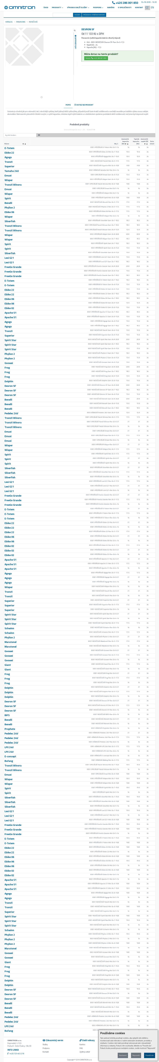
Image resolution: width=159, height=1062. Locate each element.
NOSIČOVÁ (33, 21)
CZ (147, 7)
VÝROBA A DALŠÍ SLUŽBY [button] (78, 7)
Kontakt (139, 7)
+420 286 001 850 (125, 3)
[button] (41, 97)
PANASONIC (20, 21)
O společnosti (124, 7)
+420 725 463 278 (15, 1053)
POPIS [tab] (68, 104)
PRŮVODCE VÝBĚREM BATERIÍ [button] (94, 14)
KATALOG (9, 21)
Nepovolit (136, 1055)
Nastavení (123, 1055)
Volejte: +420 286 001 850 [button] (96, 58)
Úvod (46, 7)
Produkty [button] (57, 7)
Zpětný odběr (85, 1051)
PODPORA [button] (98, 7)
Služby (45, 1044)
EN (152, 7)
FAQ (81, 1048)
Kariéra (110, 7)
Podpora (46, 1048)
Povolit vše (150, 1055)
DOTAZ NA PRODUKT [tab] (83, 104)
